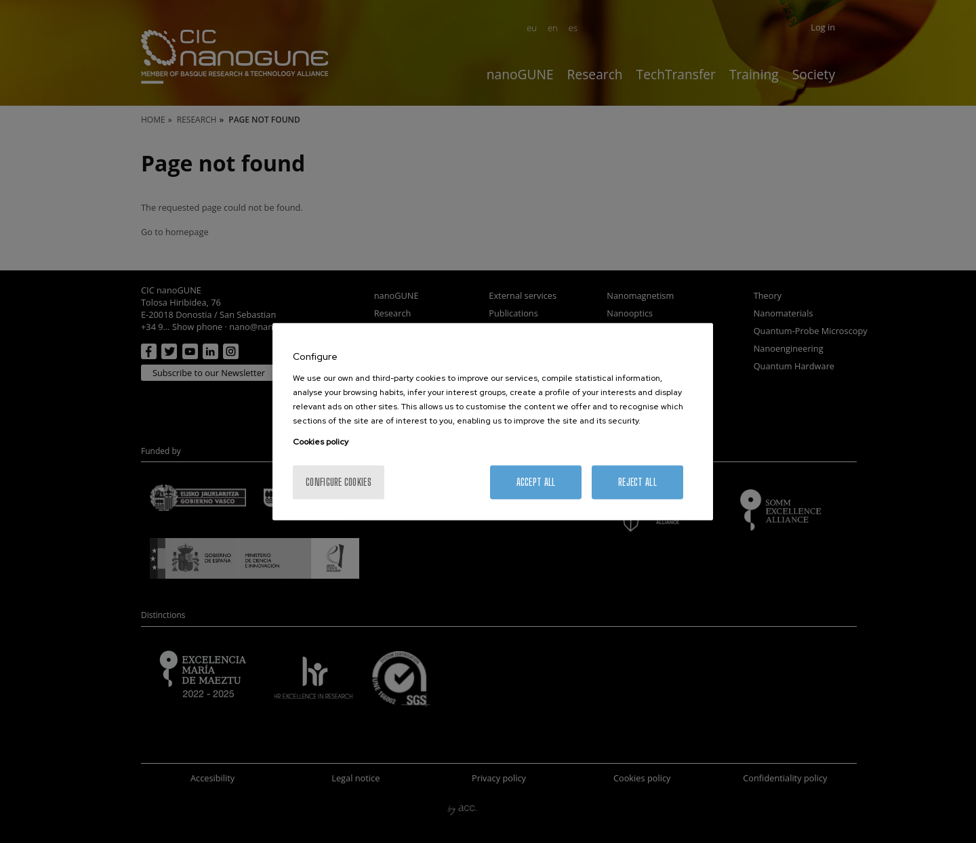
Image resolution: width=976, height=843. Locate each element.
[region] (492, 421)
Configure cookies (338, 481)
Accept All (536, 481)
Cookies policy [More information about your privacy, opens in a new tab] (320, 441)
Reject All (637, 481)
